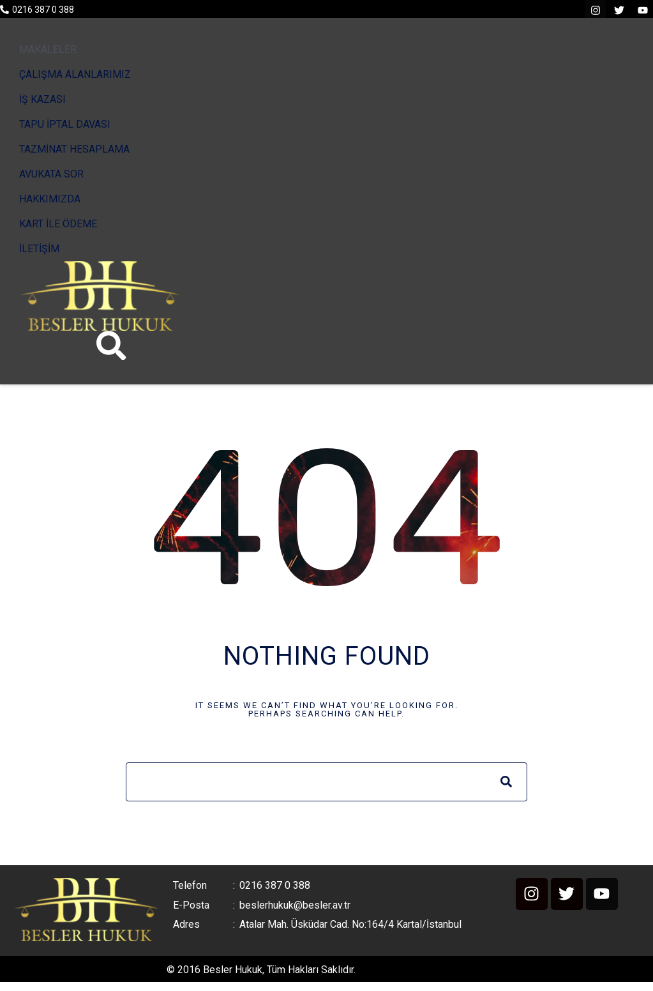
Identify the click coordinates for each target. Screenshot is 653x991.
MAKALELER (48, 49)
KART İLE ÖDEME (58, 224)
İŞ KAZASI (42, 99)
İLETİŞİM (39, 249)
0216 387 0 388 (43, 9)
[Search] (506, 784)
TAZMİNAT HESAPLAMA (74, 149)
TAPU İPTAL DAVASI (64, 124)
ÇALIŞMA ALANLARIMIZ (75, 74)
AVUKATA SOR (51, 174)
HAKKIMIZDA (49, 199)
